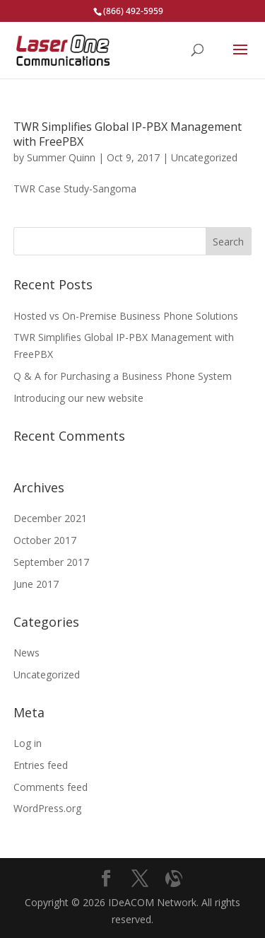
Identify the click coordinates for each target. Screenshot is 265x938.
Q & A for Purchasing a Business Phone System (122, 376)
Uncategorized (204, 157)
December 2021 (50, 518)
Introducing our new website (78, 398)
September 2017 (51, 562)
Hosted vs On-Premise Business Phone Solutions (125, 316)
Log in (27, 743)
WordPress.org (47, 808)
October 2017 (44, 540)
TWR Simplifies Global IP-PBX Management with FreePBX (127, 134)
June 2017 (36, 584)
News (26, 652)
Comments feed (50, 787)
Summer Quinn (61, 157)
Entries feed (40, 765)
